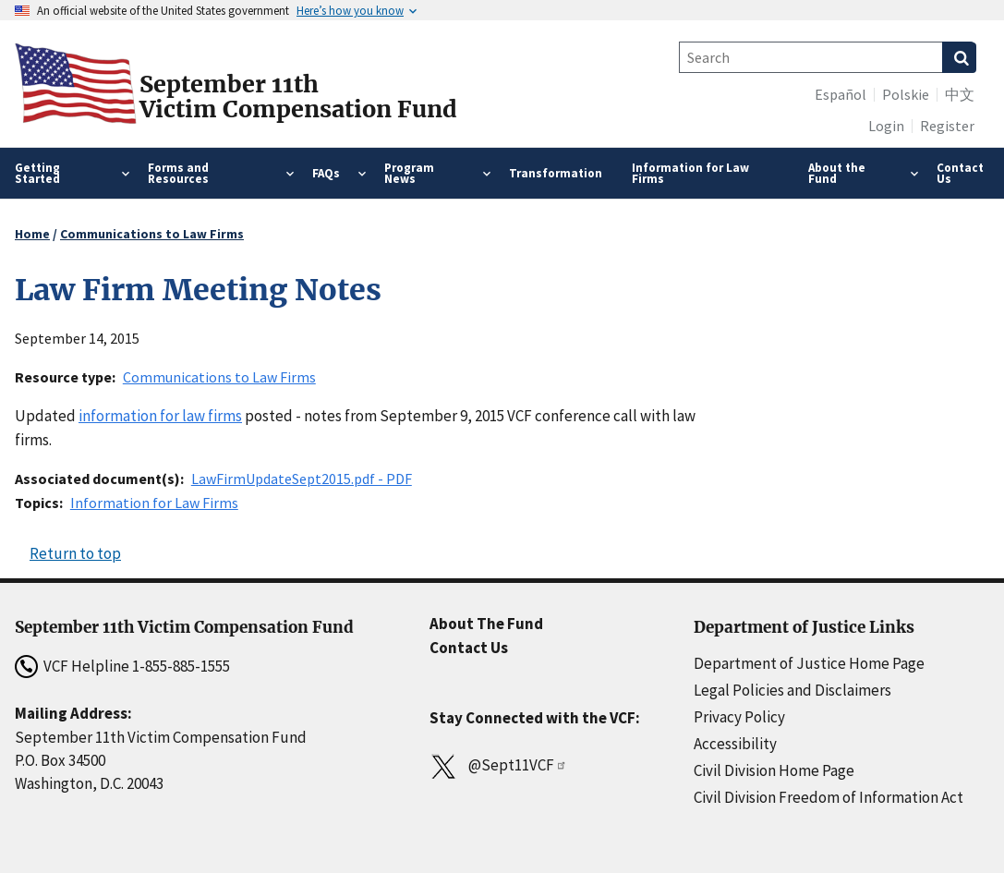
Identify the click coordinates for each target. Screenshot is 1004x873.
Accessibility (735, 744)
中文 (959, 94)
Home (32, 233)
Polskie (905, 94)
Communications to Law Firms (152, 233)
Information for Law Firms (154, 502)
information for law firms (160, 416)
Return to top (75, 553)
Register (947, 125)
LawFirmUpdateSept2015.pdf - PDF (301, 478)
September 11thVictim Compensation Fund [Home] (298, 97)
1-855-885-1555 (181, 666)
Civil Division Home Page (774, 770)
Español (840, 94)
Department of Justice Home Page (809, 663)
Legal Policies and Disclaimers (792, 690)
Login (886, 125)
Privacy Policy (739, 717)
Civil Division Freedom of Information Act (828, 797)
